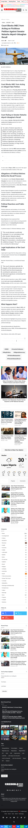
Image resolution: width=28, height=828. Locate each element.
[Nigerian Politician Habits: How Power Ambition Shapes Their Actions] (7, 431)
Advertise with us (9, 341)
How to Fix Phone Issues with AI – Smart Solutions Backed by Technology (7, 421)
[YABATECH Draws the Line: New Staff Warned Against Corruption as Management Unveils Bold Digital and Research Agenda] (5, 737)
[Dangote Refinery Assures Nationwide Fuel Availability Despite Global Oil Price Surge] (6, 495)
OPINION (4, 569)
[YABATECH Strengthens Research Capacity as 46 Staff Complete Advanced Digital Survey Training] (6, 519)
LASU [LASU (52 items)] (23, 753)
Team (13, 813)
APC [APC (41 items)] (3, 753)
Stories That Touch (6, 578)
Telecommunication (6, 576)
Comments (22, 481)
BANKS (3, 554)
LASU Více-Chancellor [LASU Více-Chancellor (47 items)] (16, 758)
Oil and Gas (4, 559)
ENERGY (4, 561)
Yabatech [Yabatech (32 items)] (7, 760)
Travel (18, 1)
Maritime (4, 602)
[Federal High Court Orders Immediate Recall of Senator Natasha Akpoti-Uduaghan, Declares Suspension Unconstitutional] (21, 431)
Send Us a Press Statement (13, 338)
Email (2, 677)
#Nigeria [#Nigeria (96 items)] (21, 748)
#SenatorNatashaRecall (14, 358)
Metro (3, 557)
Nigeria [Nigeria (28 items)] (24, 758)
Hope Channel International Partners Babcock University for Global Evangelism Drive (18, 487)
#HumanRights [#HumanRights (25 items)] (14, 748)
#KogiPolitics (7, 352)
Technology (21, 813)
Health (3, 545)
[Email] (14, 679)
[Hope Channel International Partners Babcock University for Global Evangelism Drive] (6, 488)
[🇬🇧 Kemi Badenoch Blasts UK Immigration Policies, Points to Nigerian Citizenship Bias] (21, 414)
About (9, 813)
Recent (4, 481)
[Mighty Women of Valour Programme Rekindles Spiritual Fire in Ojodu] (23, 737)
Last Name (3, 686)
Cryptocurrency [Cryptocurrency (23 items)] (17, 753)
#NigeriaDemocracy (19, 352)
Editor (4, 40)
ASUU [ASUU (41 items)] (7, 753)
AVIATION (4, 571)
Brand (3, 564)
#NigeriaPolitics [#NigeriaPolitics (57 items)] (22, 750)
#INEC (7, 349)
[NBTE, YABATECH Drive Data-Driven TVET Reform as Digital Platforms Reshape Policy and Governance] (23, 732)
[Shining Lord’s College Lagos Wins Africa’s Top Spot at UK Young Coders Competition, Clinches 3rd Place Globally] (6, 510)
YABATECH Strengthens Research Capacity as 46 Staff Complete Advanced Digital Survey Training (18, 663)
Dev (2, 805)
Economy (4, 547)
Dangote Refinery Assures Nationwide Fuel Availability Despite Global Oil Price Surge (18, 494)
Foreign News (4, 1)
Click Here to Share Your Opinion (14, 450)
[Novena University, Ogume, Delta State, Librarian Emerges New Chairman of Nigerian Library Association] (6, 502)
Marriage (4, 592)
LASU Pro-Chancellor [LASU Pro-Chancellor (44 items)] (6, 758)
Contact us (21, 341)
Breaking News (12, 1)
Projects (4, 597)
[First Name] (14, 684)
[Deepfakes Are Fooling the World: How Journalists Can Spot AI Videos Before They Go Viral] (14, 737)
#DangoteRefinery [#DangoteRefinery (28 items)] (5, 748)
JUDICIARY (8, 22)
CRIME (3, 550)
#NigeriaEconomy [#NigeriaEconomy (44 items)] (5, 750)
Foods (23, 1)
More (3, 595)
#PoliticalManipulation (14, 355)
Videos (3, 590)
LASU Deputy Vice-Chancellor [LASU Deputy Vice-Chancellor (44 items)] (14, 755)
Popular (13, 481)
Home (3, 19)
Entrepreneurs (5, 587)
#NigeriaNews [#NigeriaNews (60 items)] (14, 750)
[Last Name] (14, 688)
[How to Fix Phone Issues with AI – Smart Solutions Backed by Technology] (7, 414)
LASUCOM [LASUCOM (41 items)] (4, 755)
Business (4, 542)
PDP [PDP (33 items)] (3, 760)
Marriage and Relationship (8, 585)
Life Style (4, 580)
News (13, 22)
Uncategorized (5, 535)
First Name (3, 681)
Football (4, 599)
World (3, 573)
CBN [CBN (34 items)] (11, 753)
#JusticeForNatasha (17, 349)
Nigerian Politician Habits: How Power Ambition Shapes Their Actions (7, 437)
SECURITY (4, 540)
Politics (7, 19)
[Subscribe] (4, 691)
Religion (4, 566)
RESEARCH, (4, 583)
